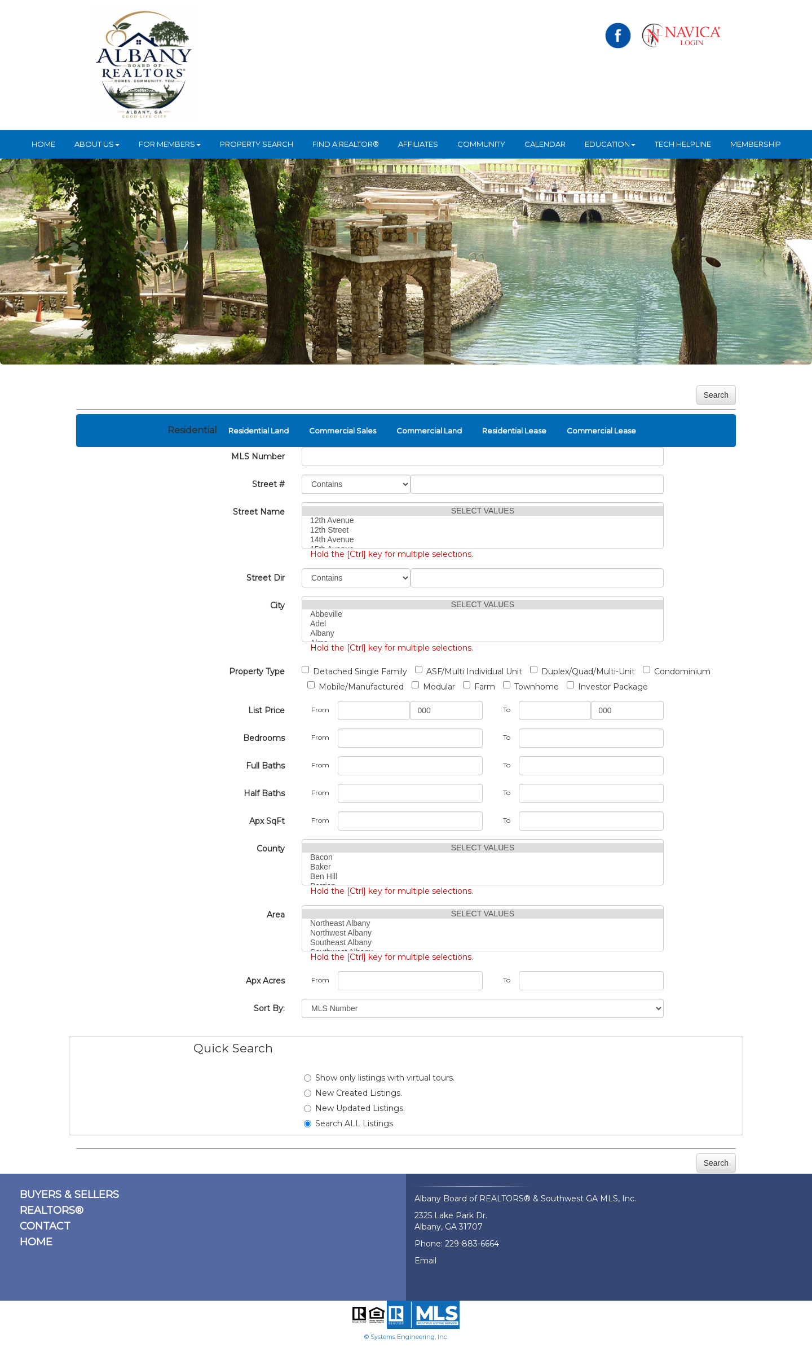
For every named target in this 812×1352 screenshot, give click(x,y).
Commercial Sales (342, 430)
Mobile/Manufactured (355, 686)
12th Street (482, 530)
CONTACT (45, 1226)
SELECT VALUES (483, 511)
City (277, 605)
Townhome (531, 686)
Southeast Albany (482, 942)
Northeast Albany (482, 923)
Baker (482, 867)
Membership (755, 143)
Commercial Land (429, 430)
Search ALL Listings (348, 1123)
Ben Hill (482, 876)
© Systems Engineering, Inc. (406, 1337)
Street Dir (265, 578)
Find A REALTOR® (345, 143)
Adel (482, 624)
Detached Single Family (354, 671)
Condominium (676, 671)
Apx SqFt (267, 821)
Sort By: (269, 1008)
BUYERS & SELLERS (69, 1194)
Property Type (257, 671)
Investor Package (607, 686)
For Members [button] (170, 143)
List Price (266, 710)
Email (425, 1261)
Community (481, 143)
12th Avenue (482, 520)
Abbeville (482, 614)
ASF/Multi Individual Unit (468, 671)
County (271, 849)
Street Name (259, 512)
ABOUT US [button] (97, 143)
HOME (43, 143)
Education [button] (610, 143)
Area (276, 915)
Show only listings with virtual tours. (379, 1078)
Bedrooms (264, 738)
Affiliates (418, 143)
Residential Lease (514, 430)
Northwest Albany (482, 933)
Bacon (482, 857)
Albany (482, 633)
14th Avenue (482, 540)
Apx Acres (265, 981)
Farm (479, 686)
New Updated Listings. (354, 1108)
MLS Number (258, 456)
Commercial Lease (601, 430)
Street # (268, 484)
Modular (433, 686)
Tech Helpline (683, 143)
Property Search (256, 143)
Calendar (545, 143)
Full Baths (265, 766)
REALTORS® (51, 1210)
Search (716, 395)
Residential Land (258, 430)
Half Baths (264, 793)
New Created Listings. (353, 1093)
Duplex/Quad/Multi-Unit (582, 671)
